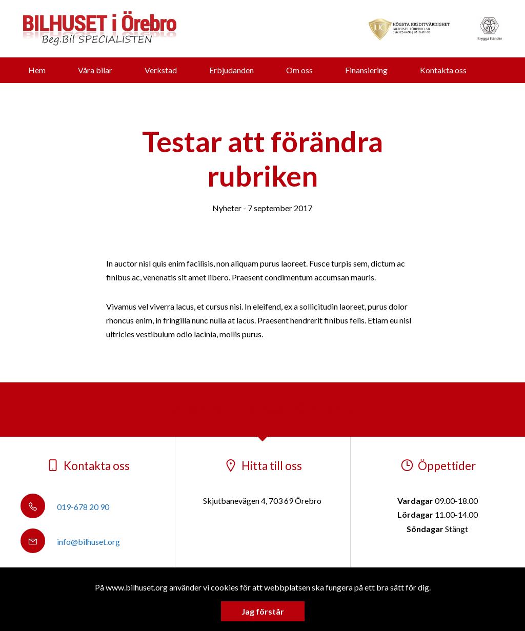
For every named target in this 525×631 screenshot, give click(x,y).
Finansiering (366, 70)
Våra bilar (95, 70)
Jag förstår (262, 611)
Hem (37, 70)
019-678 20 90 (65, 507)
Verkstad (161, 70)
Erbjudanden (231, 70)
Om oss (299, 70)
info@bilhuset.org (70, 541)
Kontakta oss (443, 70)
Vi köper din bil (247, 95)
